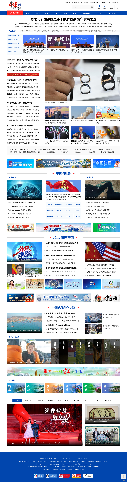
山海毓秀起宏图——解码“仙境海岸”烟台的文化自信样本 (24, 331)
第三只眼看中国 (63, 237)
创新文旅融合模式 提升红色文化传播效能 (21, 203)
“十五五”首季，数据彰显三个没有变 (19, 214)
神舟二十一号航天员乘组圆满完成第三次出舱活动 (23, 67)
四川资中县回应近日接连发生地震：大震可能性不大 (23, 98)
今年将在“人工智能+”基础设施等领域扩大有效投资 (23, 107)
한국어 (97, 402)
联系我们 (68, 460)
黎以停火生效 (12, 126)
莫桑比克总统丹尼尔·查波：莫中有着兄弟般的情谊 (23, 63)
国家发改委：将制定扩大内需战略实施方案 (22, 60)
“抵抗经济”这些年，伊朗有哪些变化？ (98, 214)
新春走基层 (92, 152)
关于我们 (42, 460)
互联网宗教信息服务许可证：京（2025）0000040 (62, 468)
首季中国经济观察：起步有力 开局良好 (47, 26)
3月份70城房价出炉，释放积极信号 (19, 103)
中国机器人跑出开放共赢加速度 (18, 218)
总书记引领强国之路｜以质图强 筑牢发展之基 (63, 19)
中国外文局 (115, 2)
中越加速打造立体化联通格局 (95, 207)
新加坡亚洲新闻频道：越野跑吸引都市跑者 (100, 265)
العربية (87, 402)
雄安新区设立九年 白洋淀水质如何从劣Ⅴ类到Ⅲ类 (61, 333)
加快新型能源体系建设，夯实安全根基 (20, 207)
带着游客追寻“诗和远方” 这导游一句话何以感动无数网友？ (27, 363)
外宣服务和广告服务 (52, 460)
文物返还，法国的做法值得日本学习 (98, 218)
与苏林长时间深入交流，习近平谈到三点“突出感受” (32, 24)
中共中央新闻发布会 (14, 39)
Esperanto (109, 402)
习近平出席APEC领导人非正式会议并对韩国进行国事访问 (52, 149)
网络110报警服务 (42, 462)
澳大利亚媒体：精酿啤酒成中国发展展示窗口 (101, 269)
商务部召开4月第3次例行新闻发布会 (57, 50)
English (17, 402)
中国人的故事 (14, 338)
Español (77, 402)
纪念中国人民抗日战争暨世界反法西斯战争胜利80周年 (25, 152)
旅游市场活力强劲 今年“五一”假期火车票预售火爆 (23, 114)
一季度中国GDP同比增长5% (25, 26)
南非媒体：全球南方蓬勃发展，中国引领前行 (60, 263)
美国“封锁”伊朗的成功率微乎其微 (95, 198)
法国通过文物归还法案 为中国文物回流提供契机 (22, 130)
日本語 (50, 402)
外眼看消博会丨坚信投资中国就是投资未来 (59, 260)
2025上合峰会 (79, 152)
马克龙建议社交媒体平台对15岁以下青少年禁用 (22, 136)
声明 (79, 460)
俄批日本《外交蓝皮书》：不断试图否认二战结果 (23, 133)
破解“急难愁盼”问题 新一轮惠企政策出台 (61, 314)
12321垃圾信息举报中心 (55, 462)
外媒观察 (10, 261)
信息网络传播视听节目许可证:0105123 (38, 468)
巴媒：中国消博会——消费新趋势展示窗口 (59, 247)
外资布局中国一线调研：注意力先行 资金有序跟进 (23, 117)
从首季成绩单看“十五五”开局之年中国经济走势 (96, 26)
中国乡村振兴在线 (105, 2)
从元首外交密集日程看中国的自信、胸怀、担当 (96, 24)
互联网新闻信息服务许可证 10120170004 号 (61, 465)
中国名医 (48, 121)
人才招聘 (61, 460)
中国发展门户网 (94, 2)
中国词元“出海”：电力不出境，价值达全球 (20, 198)
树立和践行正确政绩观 (107, 152)
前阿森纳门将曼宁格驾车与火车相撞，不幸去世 (22, 143)
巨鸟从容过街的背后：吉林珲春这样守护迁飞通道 (62, 330)
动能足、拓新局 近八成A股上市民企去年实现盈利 (23, 110)
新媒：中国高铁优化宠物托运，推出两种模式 (101, 273)
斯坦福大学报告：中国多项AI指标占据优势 (59, 251)
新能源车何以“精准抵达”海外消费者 (97, 203)
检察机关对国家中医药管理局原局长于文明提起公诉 (23, 91)
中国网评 (77, 24)
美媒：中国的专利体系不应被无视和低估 (60, 256)
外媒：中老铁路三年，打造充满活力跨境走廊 (60, 272)
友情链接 (85, 460)
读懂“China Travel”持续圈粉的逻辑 (19, 210)
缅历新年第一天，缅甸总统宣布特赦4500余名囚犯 (23, 140)
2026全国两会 (51, 152)
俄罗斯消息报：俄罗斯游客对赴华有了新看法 (60, 276)
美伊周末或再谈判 (23, 126)
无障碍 (123, 477)
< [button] (117, 31)
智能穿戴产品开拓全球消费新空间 (56, 103)
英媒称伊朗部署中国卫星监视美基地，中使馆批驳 (23, 84)
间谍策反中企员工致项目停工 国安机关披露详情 (22, 87)
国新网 (86, 2)
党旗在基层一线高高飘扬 (105, 149)
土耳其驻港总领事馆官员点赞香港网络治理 (61, 269)
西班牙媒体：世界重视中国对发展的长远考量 (62, 243)
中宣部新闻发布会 (13, 43)
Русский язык (63, 402)
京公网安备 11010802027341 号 (83, 465)
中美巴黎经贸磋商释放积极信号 (96, 260)
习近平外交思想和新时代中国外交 (73, 2)
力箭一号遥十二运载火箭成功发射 (82, 121)
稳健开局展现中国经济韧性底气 (70, 26)
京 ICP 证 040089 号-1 (41, 465)
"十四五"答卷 (64, 152)
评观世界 (90, 178)
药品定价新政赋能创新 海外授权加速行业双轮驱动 (23, 120)
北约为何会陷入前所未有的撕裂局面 (98, 210)
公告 (74, 460)
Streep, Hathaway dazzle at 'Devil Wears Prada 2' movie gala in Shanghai (34, 444)
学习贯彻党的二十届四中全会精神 (19, 149)
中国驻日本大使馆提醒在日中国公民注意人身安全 (23, 94)
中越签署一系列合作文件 (66, 24)
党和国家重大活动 (13, 35)
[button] (118, 79)
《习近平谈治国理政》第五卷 (83, 149)
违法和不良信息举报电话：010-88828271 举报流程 (94, 462)
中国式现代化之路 (63, 308)
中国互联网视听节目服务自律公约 (27, 462)
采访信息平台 (12, 51)
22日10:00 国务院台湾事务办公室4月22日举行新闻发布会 (42, 31)
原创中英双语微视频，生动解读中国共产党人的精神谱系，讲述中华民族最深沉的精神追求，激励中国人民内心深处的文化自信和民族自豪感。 (63, 197)
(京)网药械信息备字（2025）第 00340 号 (88, 468)
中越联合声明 (53, 24)
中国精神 (50, 217)
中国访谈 (74, 141)
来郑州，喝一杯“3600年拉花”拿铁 (58, 326)
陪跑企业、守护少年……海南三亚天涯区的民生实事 (62, 322)
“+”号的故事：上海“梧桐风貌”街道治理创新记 (60, 318)
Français (28, 402)
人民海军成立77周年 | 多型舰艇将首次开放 (22, 80)
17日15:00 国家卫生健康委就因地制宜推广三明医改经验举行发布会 (82, 31)
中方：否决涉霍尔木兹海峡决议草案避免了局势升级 (23, 70)
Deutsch (40, 402)
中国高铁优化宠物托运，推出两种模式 (99, 276)
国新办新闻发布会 (13, 47)
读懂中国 (12, 178)
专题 (32, 126)
